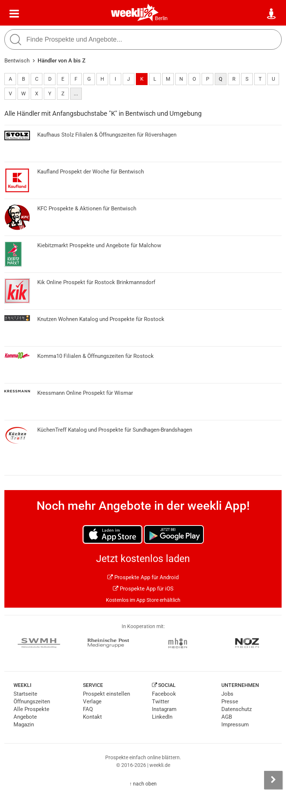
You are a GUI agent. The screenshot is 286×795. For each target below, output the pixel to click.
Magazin (24, 724)
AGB (226, 717)
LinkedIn (162, 717)
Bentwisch (17, 60)
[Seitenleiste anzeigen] (273, 780)
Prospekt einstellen (106, 694)
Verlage (92, 701)
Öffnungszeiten (32, 701)
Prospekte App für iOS (143, 588)
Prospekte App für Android (143, 577)
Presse (229, 701)
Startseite (25, 694)
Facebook (164, 694)
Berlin (161, 18)
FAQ (88, 709)
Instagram (164, 709)
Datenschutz (236, 709)
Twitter (160, 701)
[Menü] (14, 14)
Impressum (235, 724)
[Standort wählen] (272, 14)
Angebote (25, 717)
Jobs (227, 694)
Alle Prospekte (31, 709)
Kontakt (92, 717)
